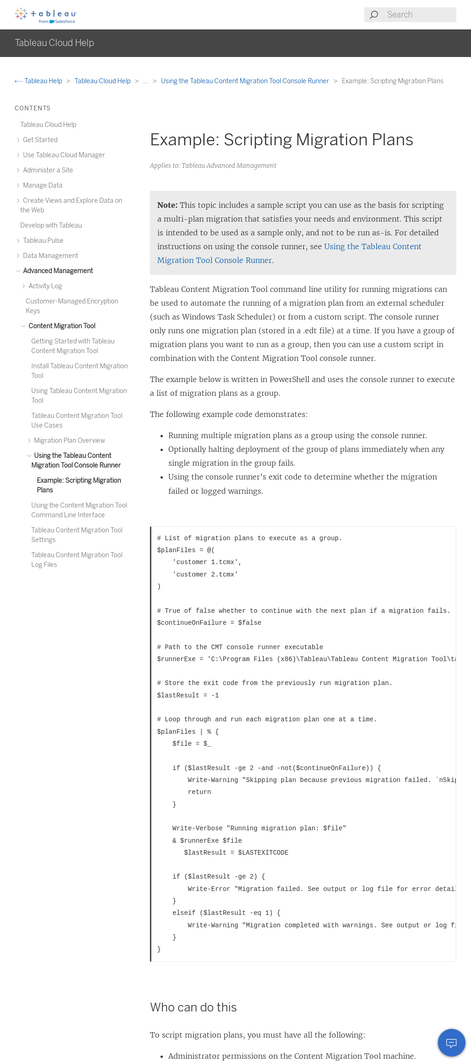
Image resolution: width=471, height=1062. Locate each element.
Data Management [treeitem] (49, 256)
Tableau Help (39, 81)
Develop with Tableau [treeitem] (51, 225)
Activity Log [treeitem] (44, 286)
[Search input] (421, 14)
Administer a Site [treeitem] (46, 170)
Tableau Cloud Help (103, 81)
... (146, 81)
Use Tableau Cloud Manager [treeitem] (62, 155)
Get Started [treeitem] (38, 140)
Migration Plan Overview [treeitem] (68, 441)
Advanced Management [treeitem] (56, 271)
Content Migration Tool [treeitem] (60, 326)
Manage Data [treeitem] (41, 185)
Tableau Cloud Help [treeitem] (48, 125)
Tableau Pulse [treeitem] (41, 241)
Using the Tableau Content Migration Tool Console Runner (246, 81)
